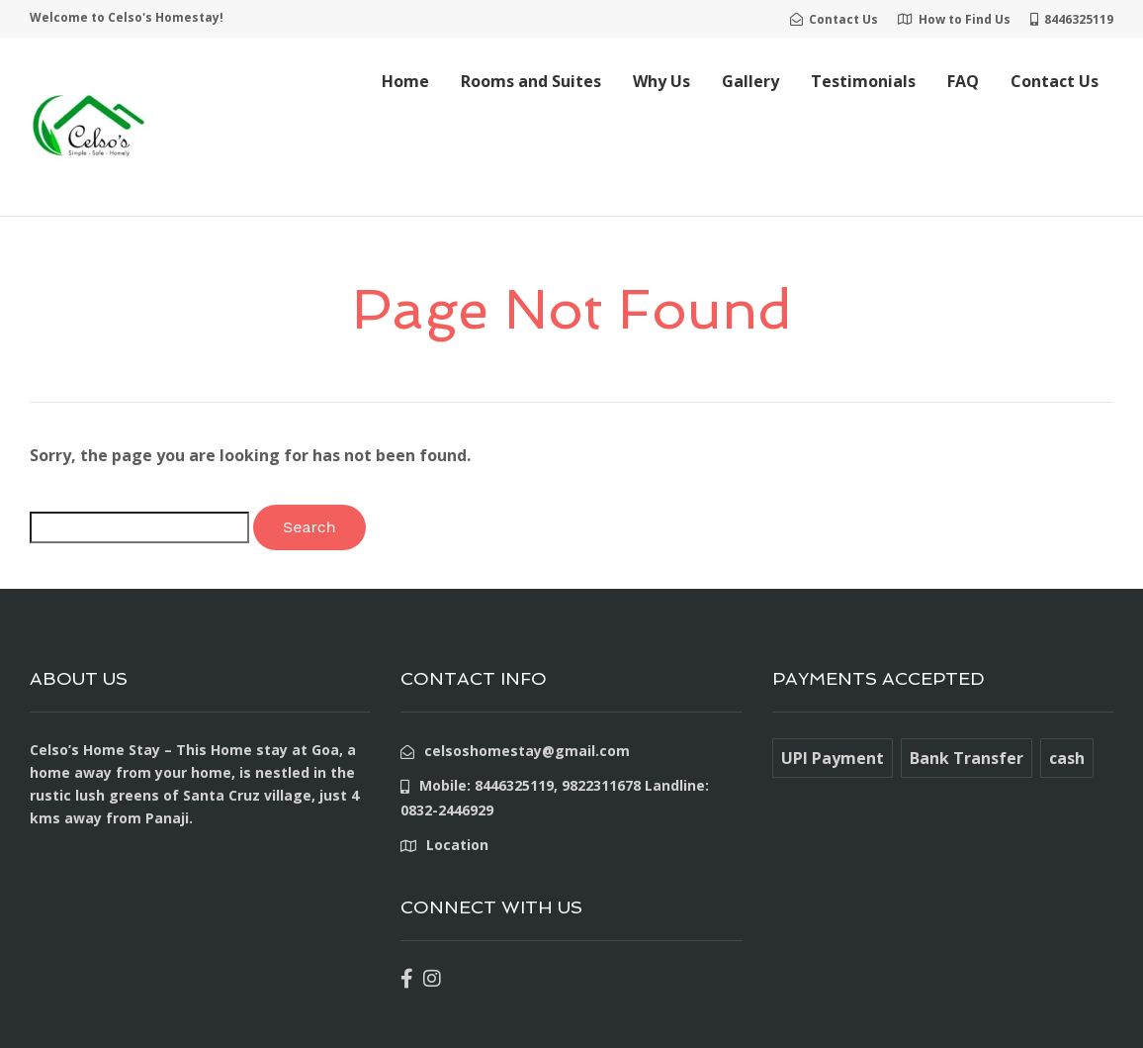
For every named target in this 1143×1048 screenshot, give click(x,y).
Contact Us (1055, 81)
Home (405, 81)
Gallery (750, 81)
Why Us (661, 81)
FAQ (963, 81)
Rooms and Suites (531, 81)
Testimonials (863, 81)
